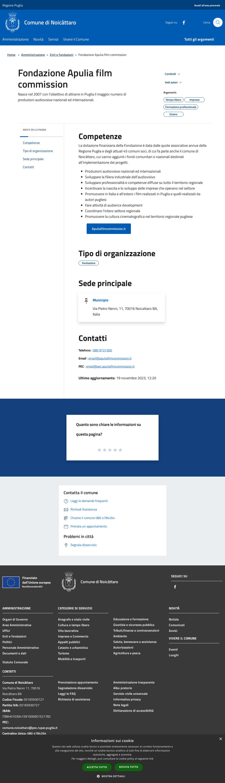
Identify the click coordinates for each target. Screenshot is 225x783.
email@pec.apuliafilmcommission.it (110, 366)
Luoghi (174, 655)
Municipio (100, 300)
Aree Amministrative (16, 625)
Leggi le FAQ (67, 693)
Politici (7, 641)
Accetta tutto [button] (97, 767)
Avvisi (173, 630)
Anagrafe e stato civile (73, 619)
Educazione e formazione (130, 619)
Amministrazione (33, 54)
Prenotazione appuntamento (78, 682)
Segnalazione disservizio (75, 688)
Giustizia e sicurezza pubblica (133, 624)
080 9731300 (102, 350)
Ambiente (120, 636)
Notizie (174, 619)
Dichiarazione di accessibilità (133, 710)
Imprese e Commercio (73, 636)
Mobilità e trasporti (71, 658)
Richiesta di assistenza (74, 699)
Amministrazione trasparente (134, 682)
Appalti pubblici (69, 641)
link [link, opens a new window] (151, 758)
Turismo (63, 653)
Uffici (6, 630)
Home (11, 54)
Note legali (120, 704)
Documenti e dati (14, 653)
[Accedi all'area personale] (207, 5)
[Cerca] (218, 22)
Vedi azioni (174, 82)
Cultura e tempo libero (73, 625)
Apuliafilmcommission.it (109, 228)
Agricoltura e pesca (126, 653)
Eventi (173, 649)
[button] (112, 776)
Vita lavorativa (68, 630)
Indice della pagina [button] (34, 130)
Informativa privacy (127, 699)
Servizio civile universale (130, 693)
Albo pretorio (122, 688)
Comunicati (177, 625)
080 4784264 (36, 733)
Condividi (173, 74)
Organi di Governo (15, 619)
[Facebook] (182, 22)
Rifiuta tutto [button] (128, 767)
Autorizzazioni (123, 647)
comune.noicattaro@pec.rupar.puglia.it (30, 727)
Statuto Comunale (15, 662)
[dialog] (112, 759)
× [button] (220, 739)
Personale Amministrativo (20, 647)
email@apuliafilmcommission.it (109, 358)
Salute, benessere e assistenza (135, 641)
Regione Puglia (12, 5)
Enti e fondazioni (61, 54)
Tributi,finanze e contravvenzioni (136, 630)
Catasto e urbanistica (73, 647)
